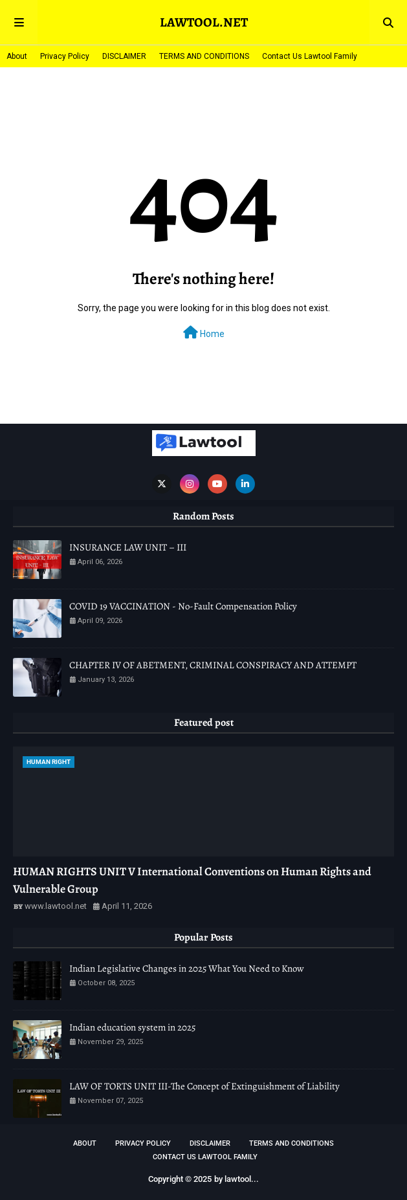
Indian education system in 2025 (132, 1027)
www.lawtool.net (56, 906)
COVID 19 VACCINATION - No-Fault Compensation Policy (183, 606)
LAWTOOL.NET (204, 22)
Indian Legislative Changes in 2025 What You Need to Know (186, 968)
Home (204, 332)
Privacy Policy (64, 56)
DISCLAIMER (124, 56)
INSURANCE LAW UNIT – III (127, 547)
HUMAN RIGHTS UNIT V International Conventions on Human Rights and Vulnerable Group (192, 880)
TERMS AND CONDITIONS (204, 56)
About (16, 56)
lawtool (238, 1179)
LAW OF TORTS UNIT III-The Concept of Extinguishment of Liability (204, 1086)
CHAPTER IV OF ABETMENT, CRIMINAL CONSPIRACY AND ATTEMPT (213, 665)
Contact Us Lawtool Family (309, 56)
